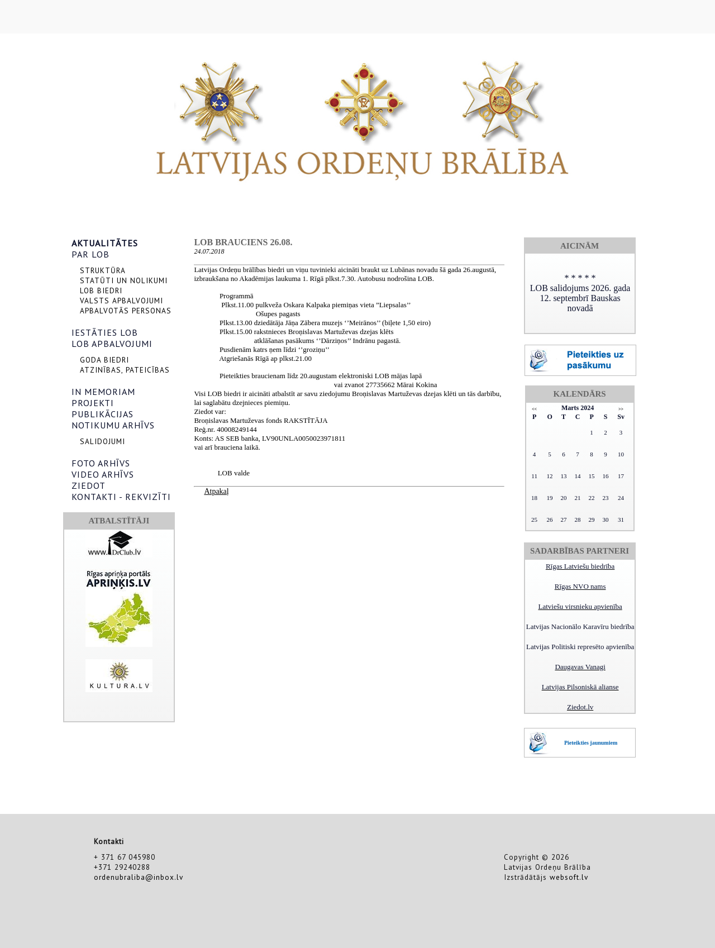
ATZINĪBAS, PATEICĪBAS (125, 370)
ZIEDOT (89, 485)
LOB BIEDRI (101, 290)
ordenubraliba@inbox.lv (138, 877)
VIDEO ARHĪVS (103, 474)
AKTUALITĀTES (105, 243)
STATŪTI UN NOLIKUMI (124, 280)
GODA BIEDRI (104, 360)
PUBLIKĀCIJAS (103, 414)
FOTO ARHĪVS (101, 463)
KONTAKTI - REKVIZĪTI (121, 496)
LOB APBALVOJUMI (112, 343)
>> (620, 409)
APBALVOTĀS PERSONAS (125, 311)
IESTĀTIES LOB (105, 332)
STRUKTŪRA (103, 270)
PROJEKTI (93, 402)
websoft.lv (569, 877)
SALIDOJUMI (102, 441)
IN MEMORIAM (103, 391)
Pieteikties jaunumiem (590, 743)
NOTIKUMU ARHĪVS (113, 425)
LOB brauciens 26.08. (243, 242)
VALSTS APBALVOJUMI (121, 301)
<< (534, 409)
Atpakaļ (216, 491)
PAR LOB (90, 254)
